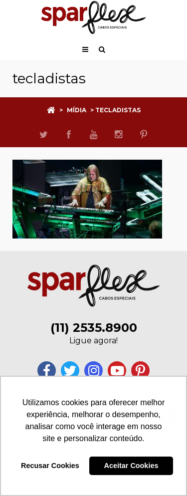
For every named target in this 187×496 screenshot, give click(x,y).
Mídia (76, 110)
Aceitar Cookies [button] (131, 466)
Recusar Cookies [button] (50, 466)
